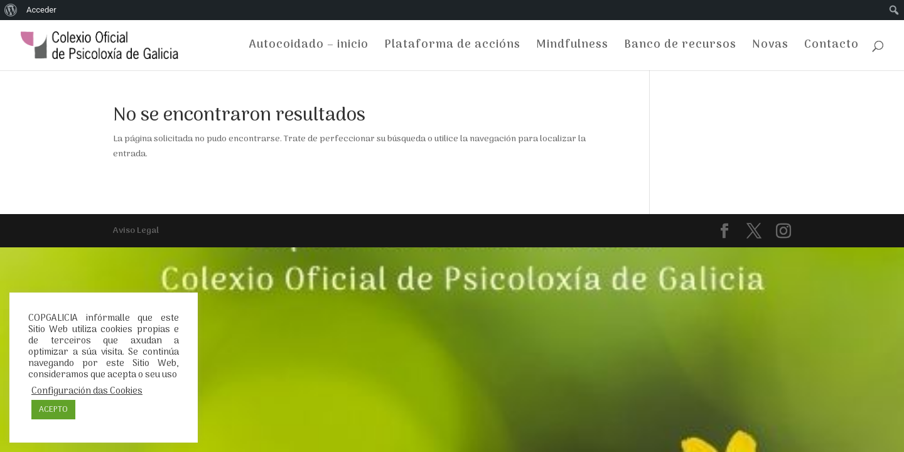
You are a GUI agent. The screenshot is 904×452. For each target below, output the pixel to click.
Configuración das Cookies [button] (87, 391)
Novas (770, 47)
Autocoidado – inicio (309, 47)
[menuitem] (11, 10)
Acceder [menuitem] (41, 9)
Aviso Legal (136, 230)
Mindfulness (572, 47)
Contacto (831, 47)
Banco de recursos (680, 47)
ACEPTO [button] (53, 409)
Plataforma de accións (452, 47)
